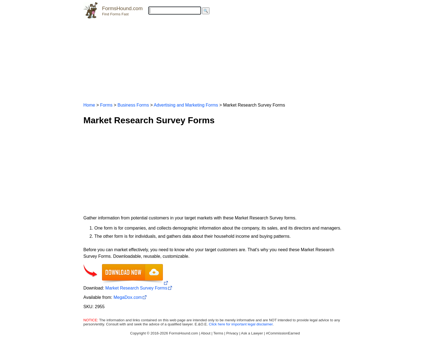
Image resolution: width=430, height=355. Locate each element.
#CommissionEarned (283, 333)
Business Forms (133, 105)
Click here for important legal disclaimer (241, 324)
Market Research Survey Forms (136, 288)
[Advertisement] (215, 58)
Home (89, 105)
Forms (106, 105)
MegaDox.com (128, 297)
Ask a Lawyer (252, 333)
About (205, 333)
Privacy (232, 333)
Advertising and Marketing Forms (186, 105)
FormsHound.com (122, 8)
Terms (218, 333)
